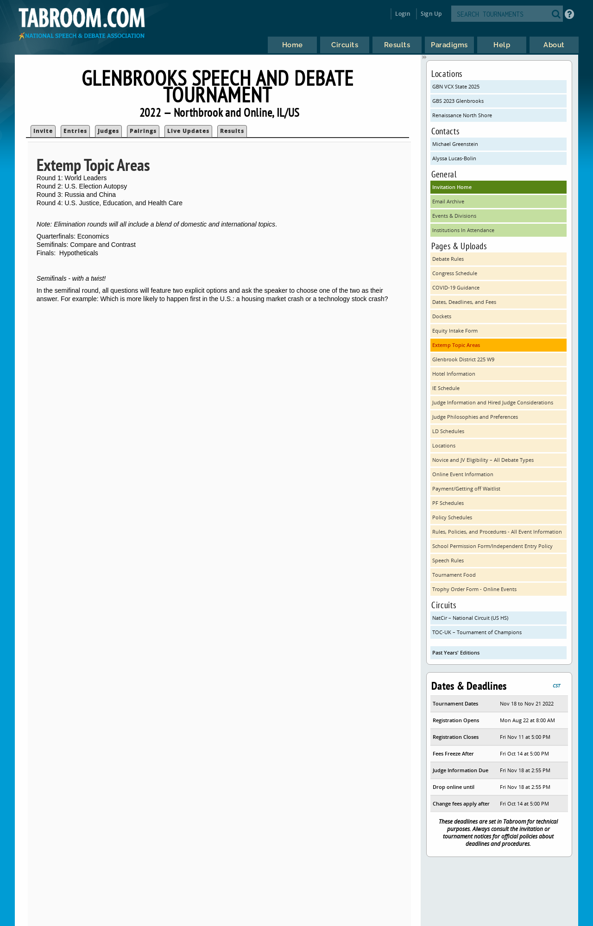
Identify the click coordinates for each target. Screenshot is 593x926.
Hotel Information (453, 373)
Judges (108, 131)
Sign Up (431, 14)
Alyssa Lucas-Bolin (454, 158)
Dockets (441, 316)
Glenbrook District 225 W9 (463, 359)
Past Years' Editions (455, 652)
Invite (43, 131)
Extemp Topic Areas (456, 344)
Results (232, 131)
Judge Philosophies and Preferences (475, 416)
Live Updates (188, 131)
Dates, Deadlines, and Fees (464, 301)
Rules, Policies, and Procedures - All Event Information (497, 531)
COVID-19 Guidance (455, 287)
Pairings (143, 131)
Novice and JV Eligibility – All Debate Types (483, 459)
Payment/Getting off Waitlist (466, 488)
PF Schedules (448, 502)
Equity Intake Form (455, 330)
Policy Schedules (452, 517)
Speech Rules (448, 560)
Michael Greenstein (455, 143)
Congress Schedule (454, 273)
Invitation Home (452, 186)
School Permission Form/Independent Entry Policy (492, 545)
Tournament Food (454, 574)
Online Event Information (462, 474)
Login (402, 14)
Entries (75, 131)
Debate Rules (448, 258)
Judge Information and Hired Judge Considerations (492, 402)
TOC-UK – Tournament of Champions (477, 632)
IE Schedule (446, 387)
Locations (443, 445)
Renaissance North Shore (462, 115)
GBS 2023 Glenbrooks (458, 100)
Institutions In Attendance (463, 230)
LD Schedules (448, 431)
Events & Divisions (454, 215)
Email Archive (448, 201)
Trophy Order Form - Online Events (474, 589)
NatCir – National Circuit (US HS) (470, 617)
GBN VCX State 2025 (455, 86)
